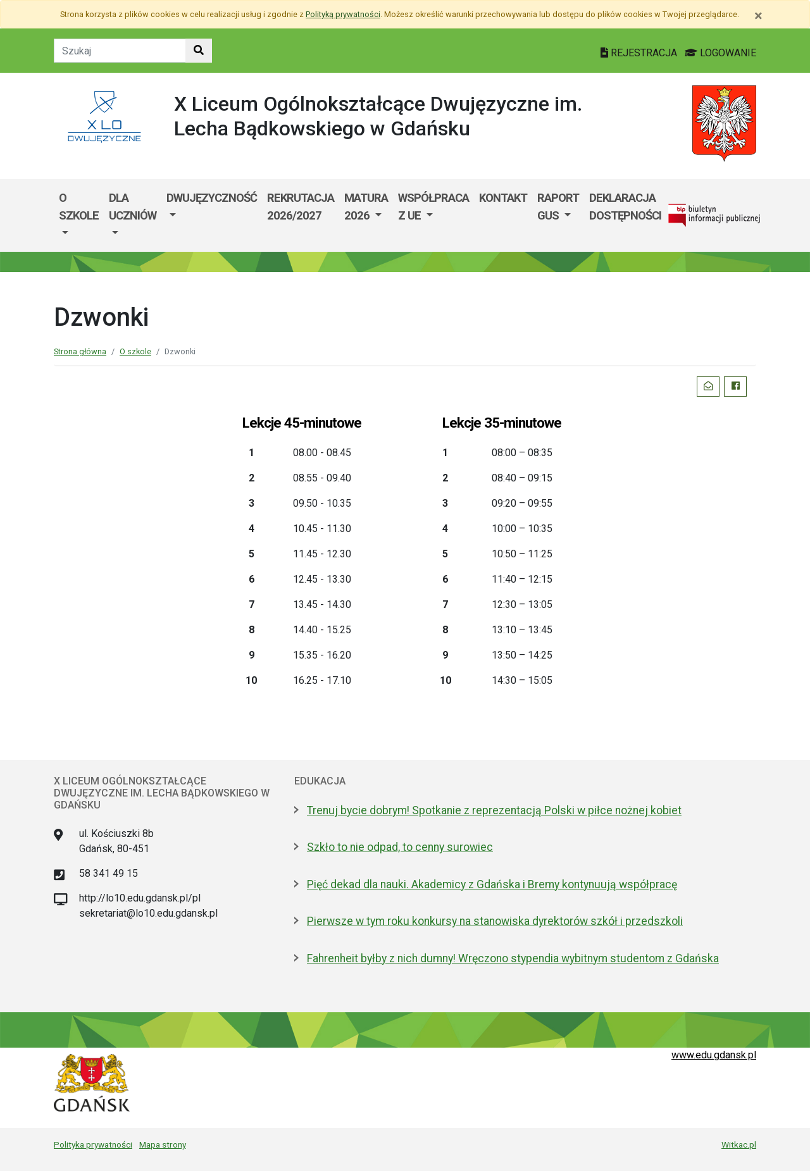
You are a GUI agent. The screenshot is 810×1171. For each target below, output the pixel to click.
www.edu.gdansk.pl (713, 1055)
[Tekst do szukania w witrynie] (120, 51)
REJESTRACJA (640, 53)
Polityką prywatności (343, 14)
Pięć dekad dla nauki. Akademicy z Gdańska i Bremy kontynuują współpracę (492, 884)
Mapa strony (162, 1144)
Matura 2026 (366, 206)
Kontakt (503, 197)
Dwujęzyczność (211, 197)
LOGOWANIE (720, 53)
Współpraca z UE (433, 206)
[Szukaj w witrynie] (198, 51)
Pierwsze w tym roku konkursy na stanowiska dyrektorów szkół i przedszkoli (495, 921)
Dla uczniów (132, 206)
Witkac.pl (738, 1144)
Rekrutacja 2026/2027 (300, 206)
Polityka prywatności (93, 1144)
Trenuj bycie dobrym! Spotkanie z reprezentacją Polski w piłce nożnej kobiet (494, 810)
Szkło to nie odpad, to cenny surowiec (400, 847)
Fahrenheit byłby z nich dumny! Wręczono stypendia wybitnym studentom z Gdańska (513, 958)
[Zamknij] (758, 15)
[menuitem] (79, 215)
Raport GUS (558, 206)
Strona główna (80, 351)
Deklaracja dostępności (625, 206)
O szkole (79, 206)
